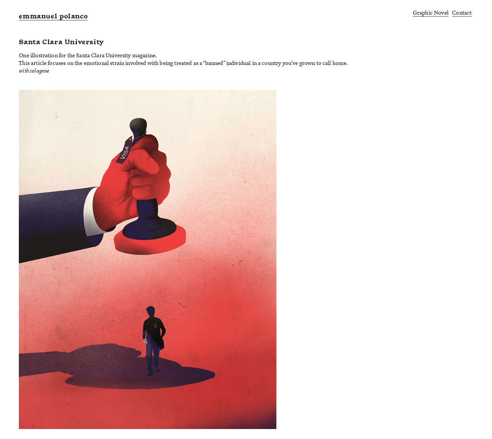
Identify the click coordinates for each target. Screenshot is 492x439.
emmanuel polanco (53, 17)
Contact (462, 12)
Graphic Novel (431, 12)
